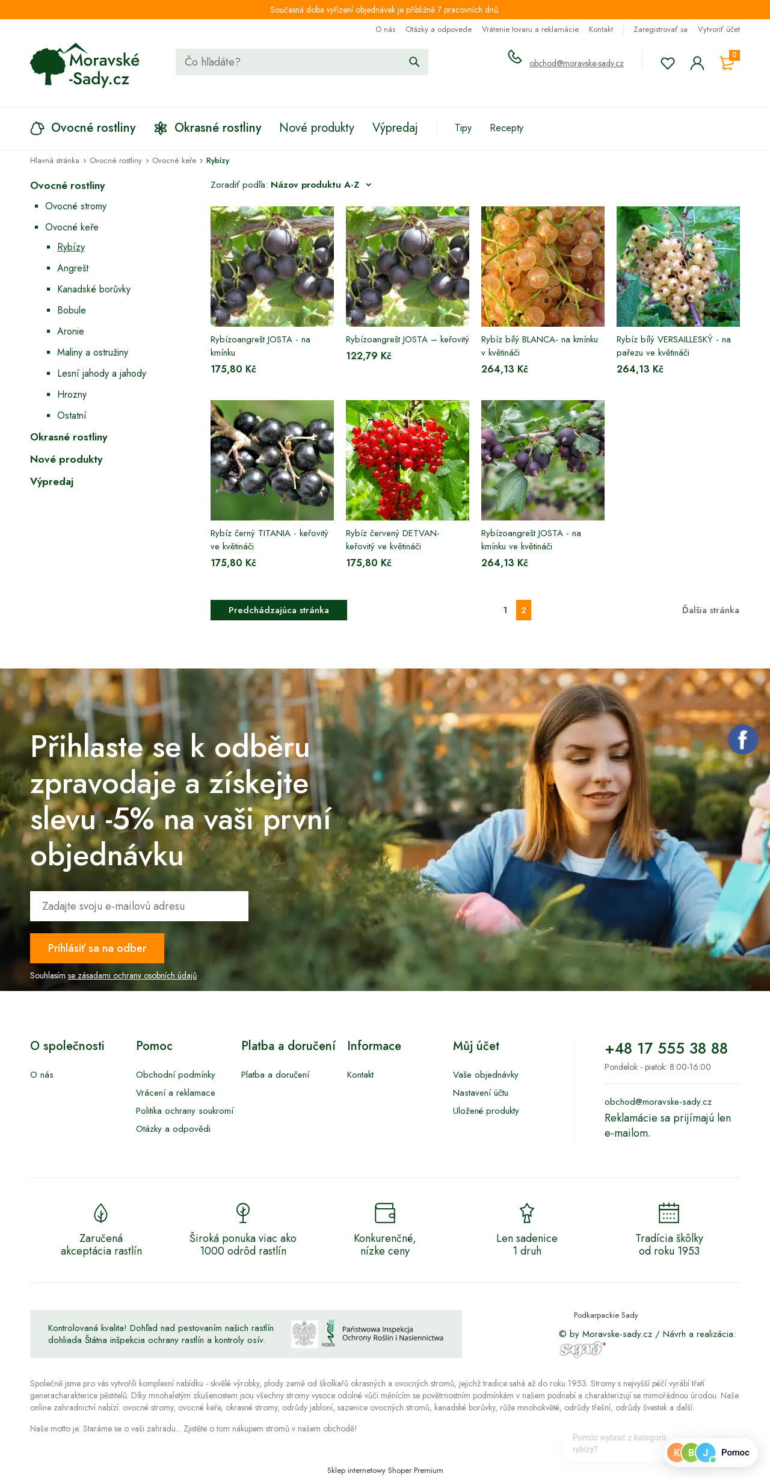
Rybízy (71, 247)
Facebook (743, 739)
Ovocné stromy (75, 206)
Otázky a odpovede (438, 29)
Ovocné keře (72, 227)
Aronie (70, 331)
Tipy (463, 128)
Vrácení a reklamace (175, 1092)
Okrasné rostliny (68, 437)
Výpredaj (51, 481)
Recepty (506, 128)
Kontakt (601, 29)
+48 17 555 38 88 (666, 1048)
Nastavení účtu (480, 1092)
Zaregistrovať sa (660, 29)
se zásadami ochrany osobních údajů (132, 975)
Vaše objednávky (486, 1074)
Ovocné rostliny (67, 185)
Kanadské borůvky (94, 289)
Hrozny (72, 394)
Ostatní (72, 415)
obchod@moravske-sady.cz (576, 63)
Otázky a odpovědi (173, 1128)
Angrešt (72, 268)
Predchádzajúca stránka (279, 610)
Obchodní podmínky (175, 1074)
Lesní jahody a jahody (101, 373)
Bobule (71, 310)
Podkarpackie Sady (606, 1315)
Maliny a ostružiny (92, 352)
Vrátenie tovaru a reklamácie (530, 29)
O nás (385, 29)
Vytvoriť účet (719, 29)
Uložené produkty (486, 1110)
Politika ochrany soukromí (184, 1110)
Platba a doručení (275, 1074)
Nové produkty (66, 459)
